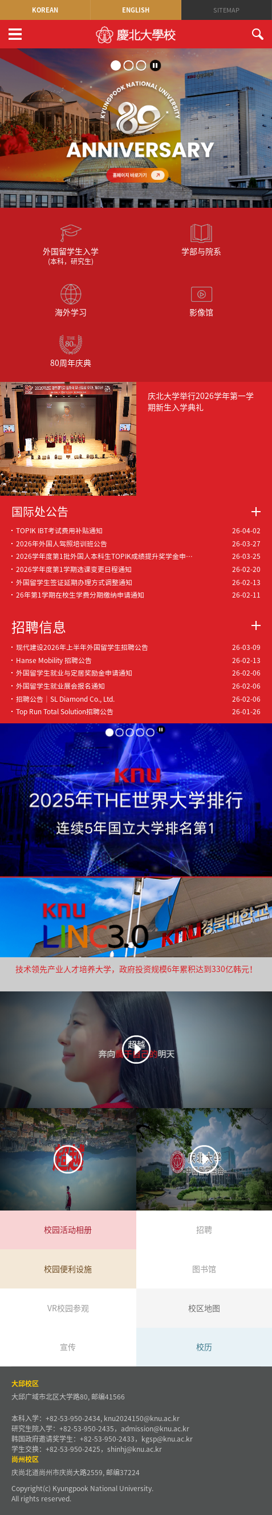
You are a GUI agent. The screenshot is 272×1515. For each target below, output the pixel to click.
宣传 (68, 1346)
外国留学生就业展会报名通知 (60, 686)
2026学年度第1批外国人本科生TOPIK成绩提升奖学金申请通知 (108, 556)
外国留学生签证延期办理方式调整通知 (74, 582)
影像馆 (201, 300)
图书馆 (204, 1268)
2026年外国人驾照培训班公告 (61, 543)
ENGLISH (135, 10)
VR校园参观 (68, 1308)
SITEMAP (226, 10)
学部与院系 (201, 239)
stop (155, 65)
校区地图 (204, 1308)
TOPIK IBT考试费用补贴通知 (59, 530)
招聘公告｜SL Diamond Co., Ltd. (65, 699)
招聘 (204, 1229)
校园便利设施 (68, 1268)
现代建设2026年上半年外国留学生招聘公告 (82, 647)
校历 (204, 1346)
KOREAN (45, 10)
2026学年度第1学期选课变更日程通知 (74, 569)
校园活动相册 (68, 1229)
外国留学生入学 (71, 244)
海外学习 (71, 300)
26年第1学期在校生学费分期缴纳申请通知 (80, 595)
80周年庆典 (70, 351)
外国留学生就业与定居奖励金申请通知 (74, 673)
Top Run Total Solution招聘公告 (64, 711)
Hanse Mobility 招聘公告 (54, 660)
